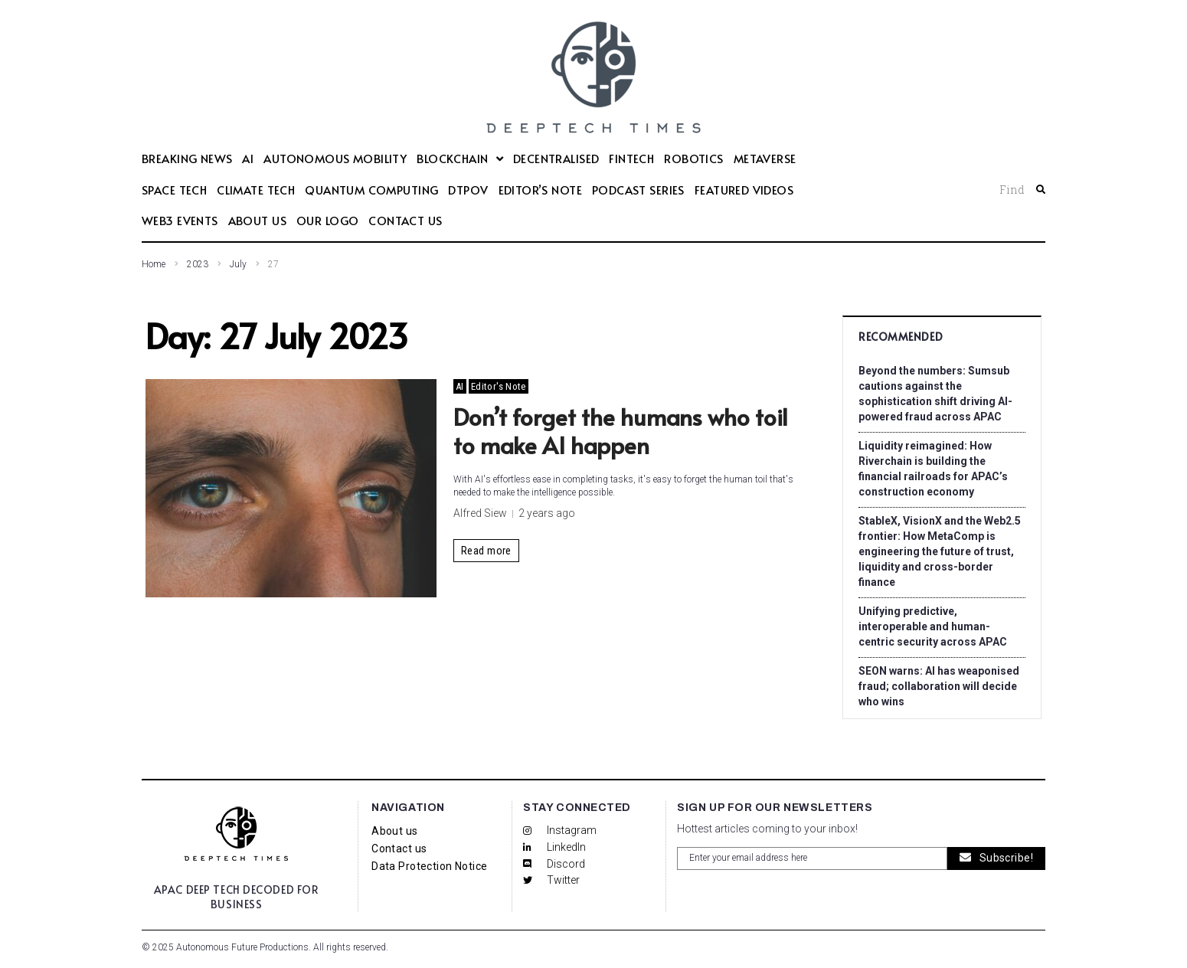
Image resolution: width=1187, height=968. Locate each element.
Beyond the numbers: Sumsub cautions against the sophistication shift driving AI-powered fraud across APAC (935, 394)
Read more (486, 550)
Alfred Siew (480, 513)
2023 (197, 264)
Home (153, 264)
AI (460, 386)
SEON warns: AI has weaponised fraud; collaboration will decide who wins (938, 686)
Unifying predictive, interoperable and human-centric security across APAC (932, 626)
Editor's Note (498, 386)
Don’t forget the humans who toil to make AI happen (620, 431)
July (238, 264)
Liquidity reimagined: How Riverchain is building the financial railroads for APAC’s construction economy (933, 469)
